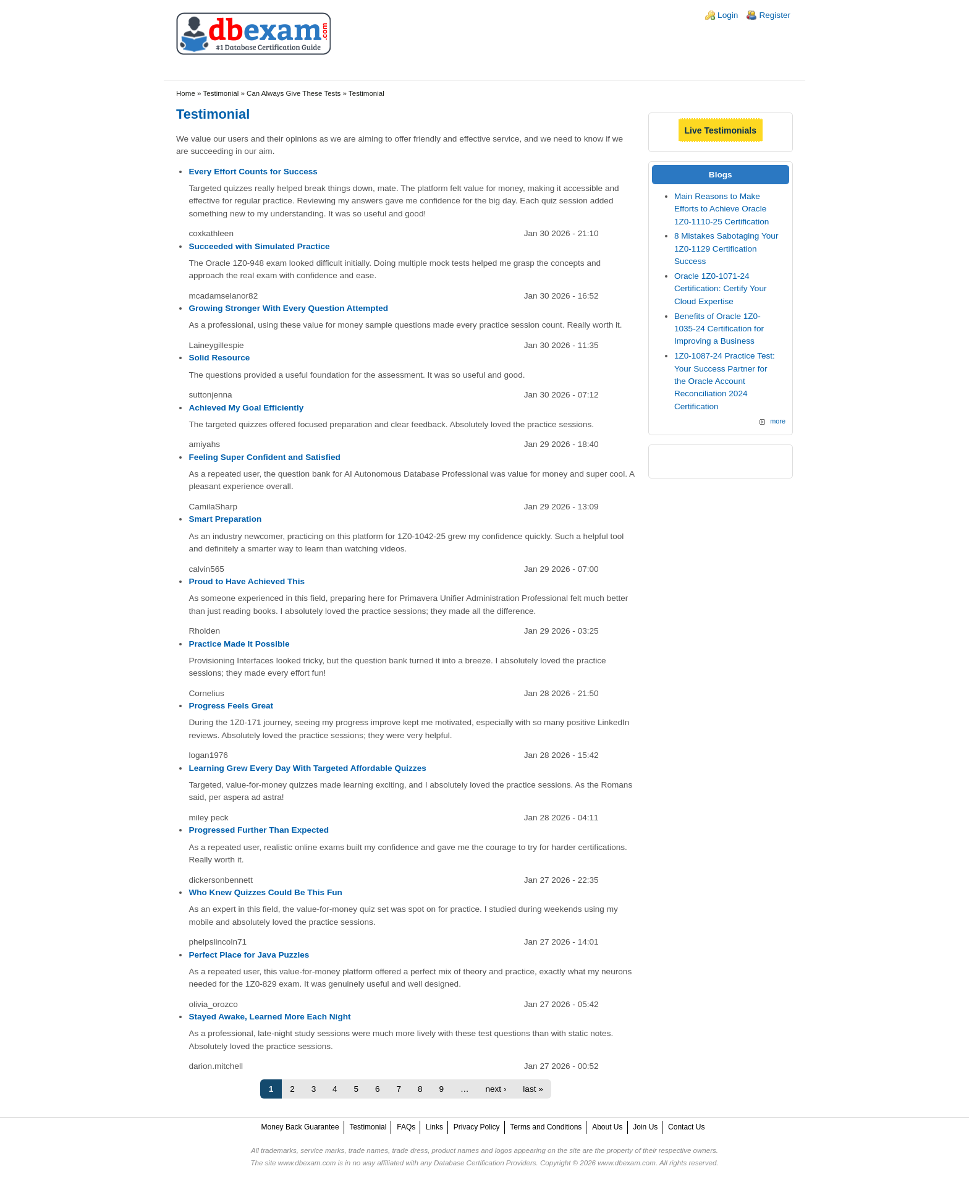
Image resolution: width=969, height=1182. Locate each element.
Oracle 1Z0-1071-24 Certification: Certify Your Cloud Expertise (720, 288)
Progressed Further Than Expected (258, 830)
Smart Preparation (224, 519)
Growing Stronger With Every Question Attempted (288, 308)
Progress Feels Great (230, 705)
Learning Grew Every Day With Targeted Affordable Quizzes (307, 768)
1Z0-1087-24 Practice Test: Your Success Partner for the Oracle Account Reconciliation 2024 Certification (724, 381)
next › (495, 1089)
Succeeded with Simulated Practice (258, 246)
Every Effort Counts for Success (253, 171)
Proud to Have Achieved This (246, 581)
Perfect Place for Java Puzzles (248, 954)
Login (727, 15)
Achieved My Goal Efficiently (245, 407)
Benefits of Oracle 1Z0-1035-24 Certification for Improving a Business (719, 329)
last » (533, 1089)
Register (774, 15)
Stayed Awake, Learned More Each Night (269, 1016)
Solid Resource (219, 357)
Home (185, 93)
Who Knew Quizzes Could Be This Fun (265, 892)
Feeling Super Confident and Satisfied (264, 457)
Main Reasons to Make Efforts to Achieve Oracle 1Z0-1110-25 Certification (721, 209)
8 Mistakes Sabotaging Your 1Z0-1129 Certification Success (726, 248)
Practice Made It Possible (238, 643)
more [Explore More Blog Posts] (777, 421)
